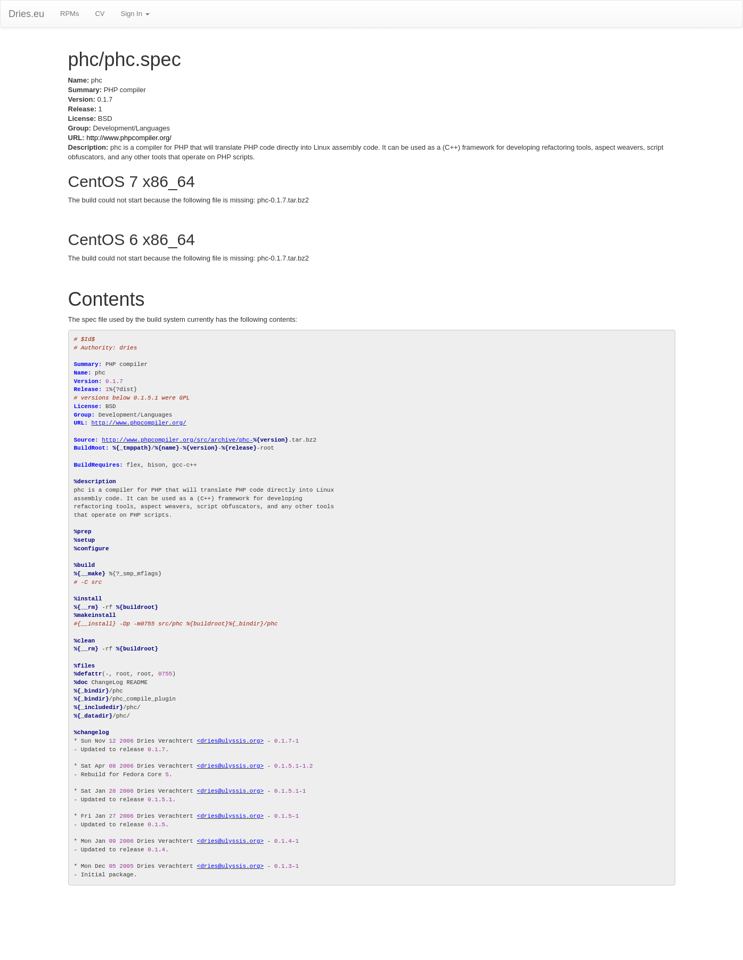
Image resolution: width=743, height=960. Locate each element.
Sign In (134, 14)
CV (99, 14)
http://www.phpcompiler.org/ (129, 138)
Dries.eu (26, 14)
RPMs (69, 14)
